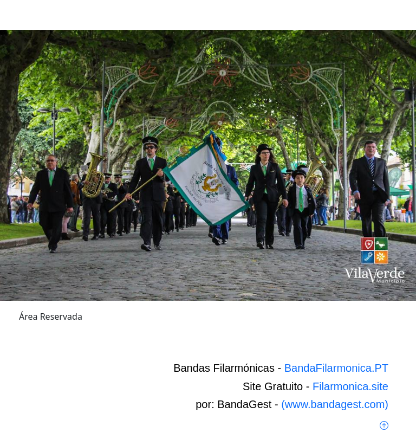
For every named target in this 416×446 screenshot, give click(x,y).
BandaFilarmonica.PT (336, 368)
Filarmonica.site (350, 386)
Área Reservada (50, 316)
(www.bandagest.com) (334, 404)
